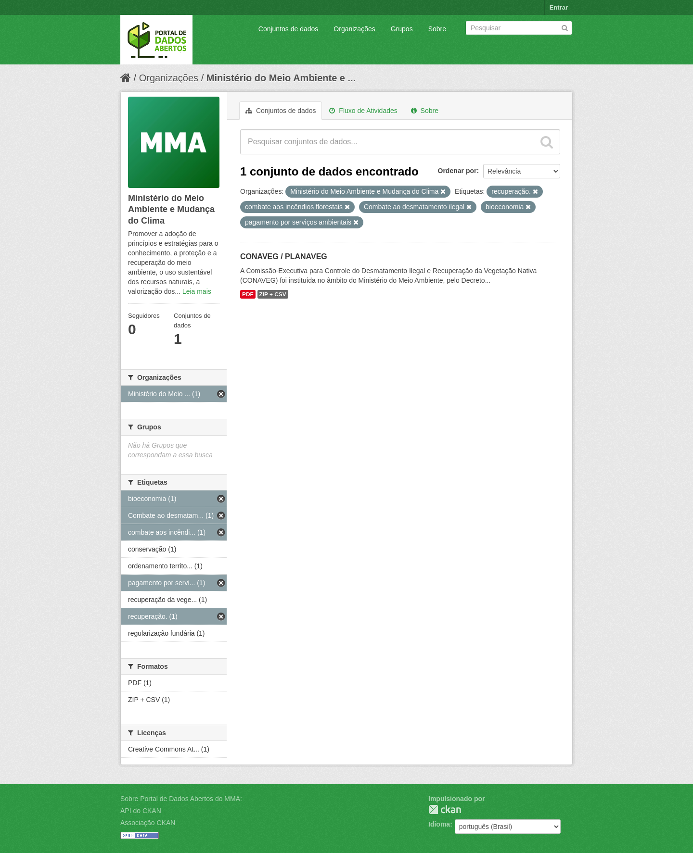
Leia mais (196, 291)
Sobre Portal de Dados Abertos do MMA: (181, 799)
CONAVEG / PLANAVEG (283, 256)
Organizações (354, 29)
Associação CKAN (147, 823)
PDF (248, 294)
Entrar (559, 7)
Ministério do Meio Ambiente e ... (281, 78)
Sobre (437, 29)
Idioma (439, 824)
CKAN (444, 809)
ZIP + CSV (272, 294)
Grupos (402, 29)
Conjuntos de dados (288, 29)
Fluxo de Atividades (363, 110)
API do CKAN (140, 811)
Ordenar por (457, 171)
